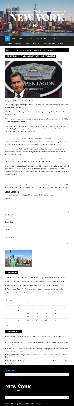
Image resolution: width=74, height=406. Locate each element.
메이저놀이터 (11, 343)
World (21, 38)
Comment (8, 198)
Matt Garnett (22, 101)
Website (7, 229)
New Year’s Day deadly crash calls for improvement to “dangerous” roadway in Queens (36, 285)
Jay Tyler (10, 337)
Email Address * (10, 222)
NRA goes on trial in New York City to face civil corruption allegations (30, 293)
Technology (55, 38)
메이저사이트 (11, 361)
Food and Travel (49, 43)
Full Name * (9, 215)
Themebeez (43, 404)
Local (14, 38)
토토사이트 (10, 349)
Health (27, 43)
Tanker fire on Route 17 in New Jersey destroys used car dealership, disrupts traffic (35, 289)
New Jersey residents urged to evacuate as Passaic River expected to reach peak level (35, 281)
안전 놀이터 (11, 355)
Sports (60, 43)
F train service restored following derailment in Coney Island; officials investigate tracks (36, 278)
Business (18, 43)
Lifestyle (36, 43)
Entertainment (42, 38)
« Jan (6, 325)
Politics (30, 38)
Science (9, 43)
